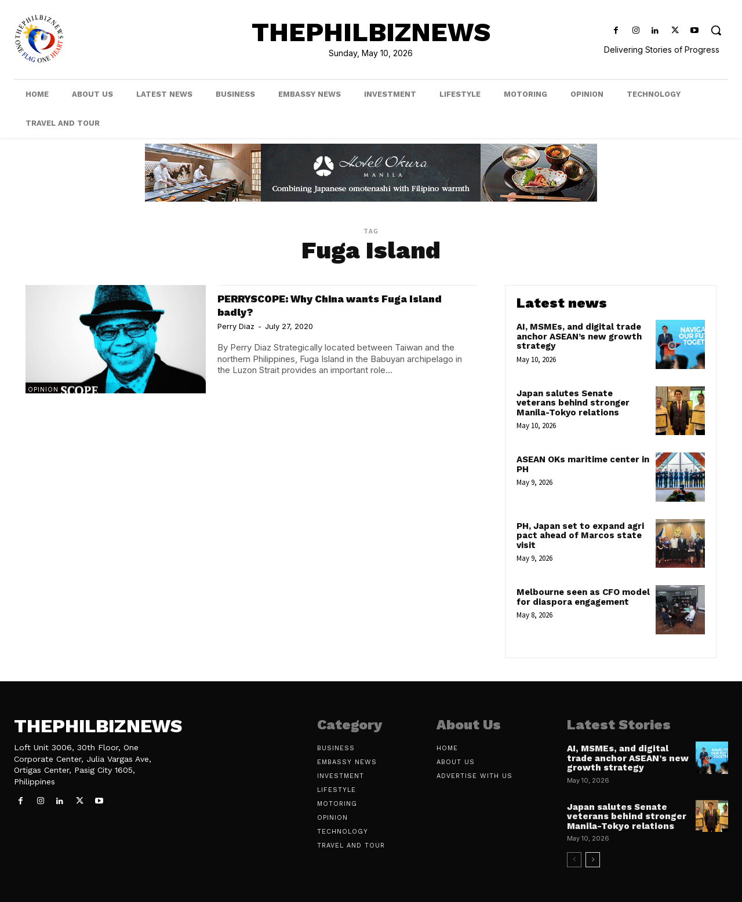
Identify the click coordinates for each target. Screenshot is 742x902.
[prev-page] (574, 859)
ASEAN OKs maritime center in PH (583, 464)
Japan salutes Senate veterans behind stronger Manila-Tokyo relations (573, 403)
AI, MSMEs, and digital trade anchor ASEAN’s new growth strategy (579, 336)
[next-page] (592, 859)
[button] (716, 30)
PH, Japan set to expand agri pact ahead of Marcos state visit (580, 535)
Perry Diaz (235, 326)
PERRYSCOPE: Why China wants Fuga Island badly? (331, 305)
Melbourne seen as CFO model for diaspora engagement (583, 597)
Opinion (43, 389)
